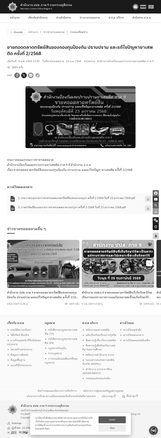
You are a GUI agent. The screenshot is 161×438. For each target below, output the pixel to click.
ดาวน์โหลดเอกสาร (132, 335)
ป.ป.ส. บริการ (116, 18)
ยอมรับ (112, 420)
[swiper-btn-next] (149, 263)
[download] (148, 199)
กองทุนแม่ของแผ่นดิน (96, 378)
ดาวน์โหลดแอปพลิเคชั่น (135, 340)
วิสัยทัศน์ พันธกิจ (18, 335)
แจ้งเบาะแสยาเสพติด (96, 330)
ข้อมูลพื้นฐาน (16, 360)
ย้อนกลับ (16, 32)
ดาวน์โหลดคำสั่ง (131, 330)
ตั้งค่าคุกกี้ (130, 396)
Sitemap (14, 423)
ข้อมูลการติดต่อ (17, 355)
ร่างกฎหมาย (53, 353)
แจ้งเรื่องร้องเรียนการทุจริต (99, 335)
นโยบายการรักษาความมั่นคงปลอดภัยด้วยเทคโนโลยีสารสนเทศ (61, 396)
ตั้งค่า (47, 428)
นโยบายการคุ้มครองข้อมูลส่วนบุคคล (103, 391)
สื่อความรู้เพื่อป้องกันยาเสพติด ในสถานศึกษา (99, 348)
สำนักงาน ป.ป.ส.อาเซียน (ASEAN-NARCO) (97, 371)
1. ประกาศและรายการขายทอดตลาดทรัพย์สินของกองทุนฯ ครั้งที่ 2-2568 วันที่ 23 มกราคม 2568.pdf (76, 198)
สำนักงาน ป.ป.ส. (141, 18)
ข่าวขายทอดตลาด (90, 18)
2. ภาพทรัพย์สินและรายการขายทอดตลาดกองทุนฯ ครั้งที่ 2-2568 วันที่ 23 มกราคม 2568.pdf (72, 207)
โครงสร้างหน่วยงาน (20, 350)
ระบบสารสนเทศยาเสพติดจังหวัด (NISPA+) (98, 362)
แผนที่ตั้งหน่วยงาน (19, 365)
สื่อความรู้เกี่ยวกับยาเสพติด (99, 340)
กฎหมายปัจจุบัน (55, 348)
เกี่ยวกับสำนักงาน (38, 18)
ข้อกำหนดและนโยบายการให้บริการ (57, 391)
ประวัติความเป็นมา (19, 330)
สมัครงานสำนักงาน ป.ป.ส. (98, 355)
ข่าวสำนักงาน (63, 18)
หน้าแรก (14, 18)
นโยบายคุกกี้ (109, 396)
